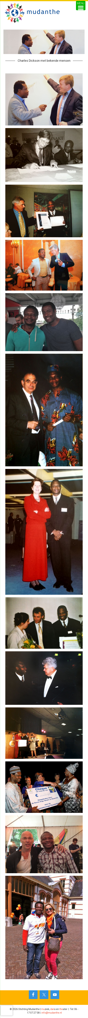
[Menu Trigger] (80, 5)
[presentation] (7, 1010)
